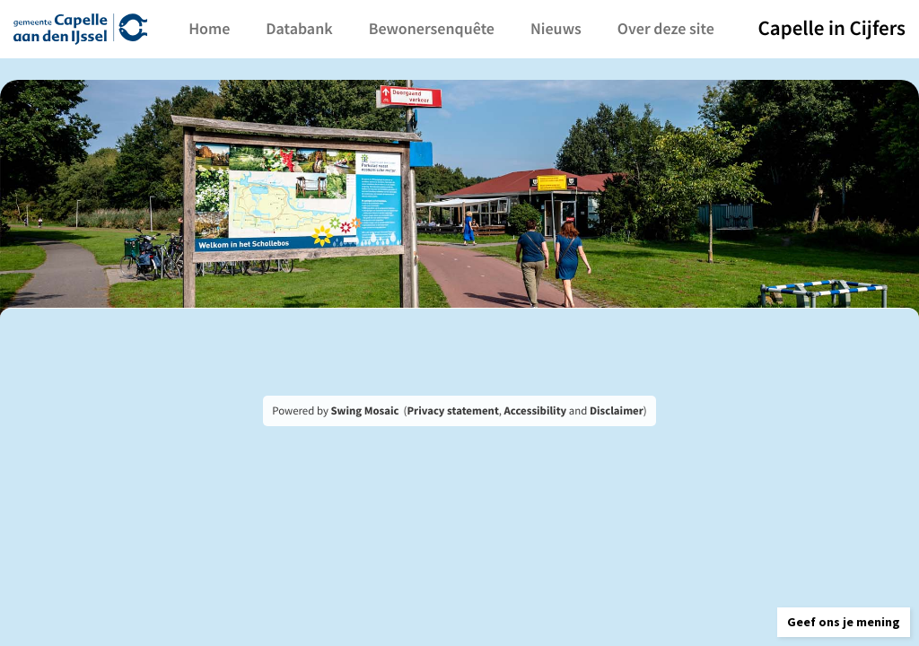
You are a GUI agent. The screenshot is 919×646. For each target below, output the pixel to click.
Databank (330, 28)
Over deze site (697, 28)
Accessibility (535, 411)
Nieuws (587, 28)
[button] (815, 605)
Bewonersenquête (462, 28)
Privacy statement (452, 411)
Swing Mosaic (364, 411)
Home (240, 28)
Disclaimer (616, 411)
